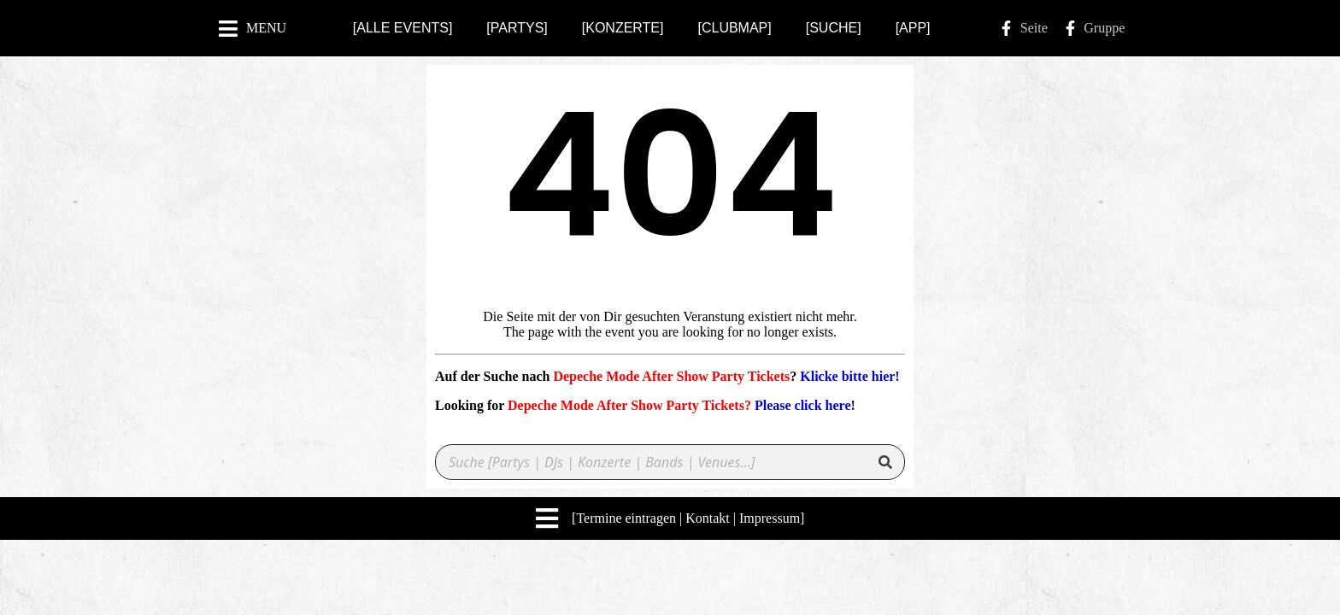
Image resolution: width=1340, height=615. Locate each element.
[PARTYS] (516, 27)
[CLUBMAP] (734, 27)
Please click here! (805, 405)
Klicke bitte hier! (849, 376)
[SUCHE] (833, 27)
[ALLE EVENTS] (403, 27)
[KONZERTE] (623, 27)
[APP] (913, 27)
